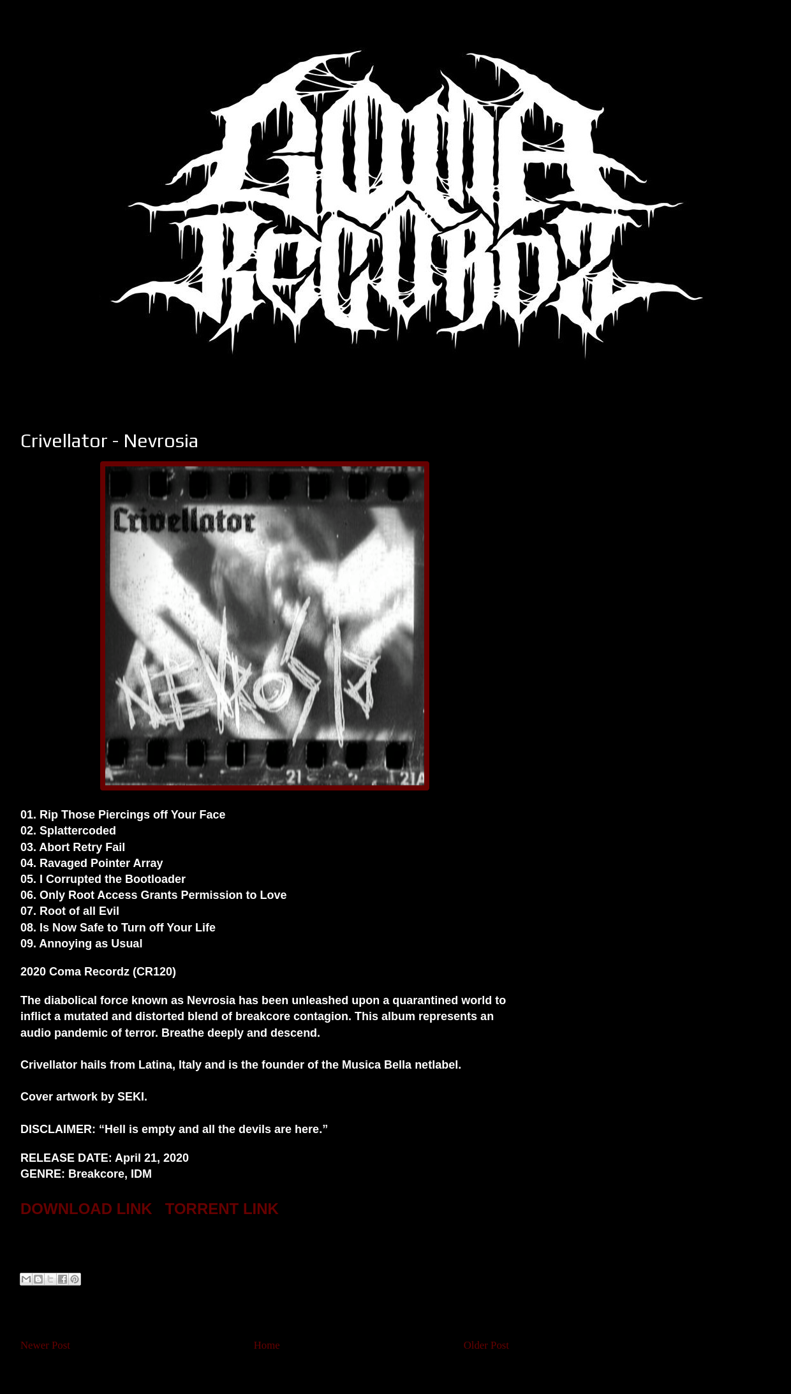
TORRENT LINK (222, 1208)
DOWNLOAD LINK (86, 1208)
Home (267, 1345)
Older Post (486, 1345)
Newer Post (45, 1345)
